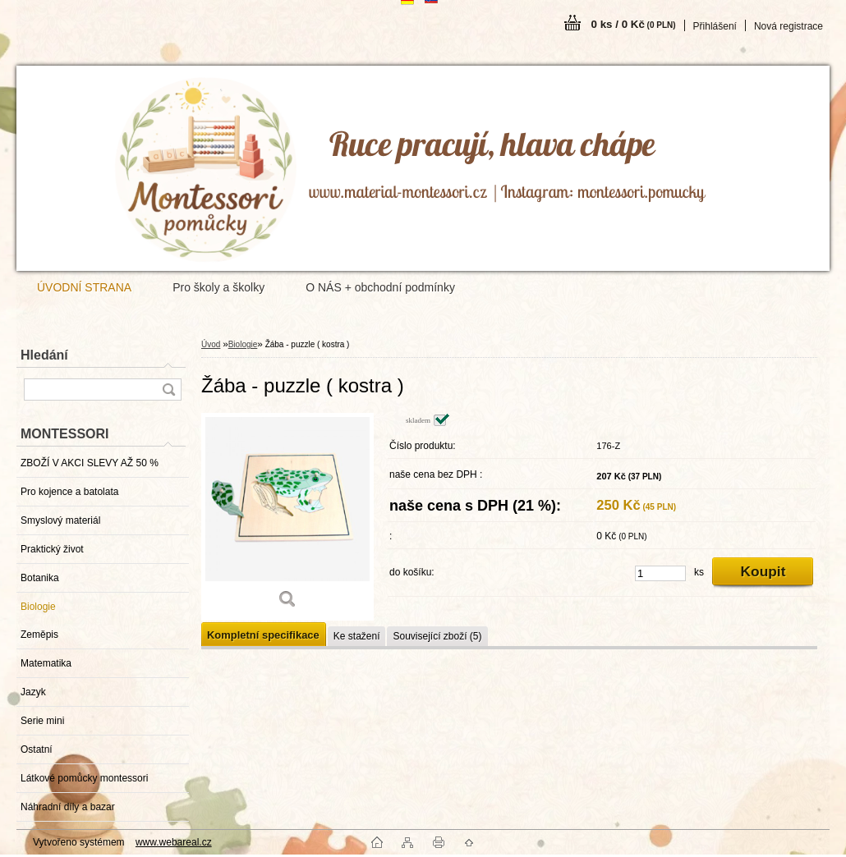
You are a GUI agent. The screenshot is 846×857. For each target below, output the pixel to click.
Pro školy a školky (218, 287)
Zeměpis (39, 634)
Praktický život (52, 549)
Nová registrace (788, 26)
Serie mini (42, 720)
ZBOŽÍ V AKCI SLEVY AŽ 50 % (90, 463)
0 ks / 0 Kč (633, 24)
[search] (168, 389)
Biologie (38, 606)
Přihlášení (715, 26)
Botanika (40, 578)
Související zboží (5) (437, 636)
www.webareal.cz (174, 842)
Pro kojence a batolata (69, 491)
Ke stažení (356, 636)
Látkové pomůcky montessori (84, 778)
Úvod (210, 344)
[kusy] (660, 573)
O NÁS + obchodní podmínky (380, 287)
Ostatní (37, 749)
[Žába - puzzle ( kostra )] (287, 517)
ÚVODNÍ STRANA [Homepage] (84, 287)
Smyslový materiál (60, 520)
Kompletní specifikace (263, 635)
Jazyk (33, 692)
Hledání (44, 355)
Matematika (46, 663)
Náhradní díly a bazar (68, 807)
